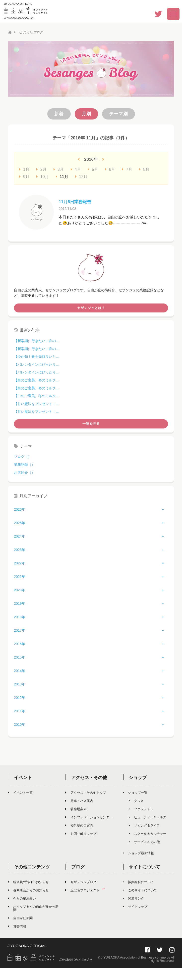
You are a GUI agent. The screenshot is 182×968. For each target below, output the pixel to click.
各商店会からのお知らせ (28, 890)
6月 (110, 169)
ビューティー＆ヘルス (147, 817)
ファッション (141, 808)
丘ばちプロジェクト (87, 890)
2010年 (19, 724)
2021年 (19, 576)
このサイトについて (140, 890)
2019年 (19, 603)
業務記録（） (24, 464)
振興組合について (138, 881)
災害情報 (17, 926)
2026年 (19, 509)
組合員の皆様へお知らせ (28, 881)
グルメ (136, 800)
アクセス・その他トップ (85, 792)
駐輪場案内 (76, 808)
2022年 (19, 563)
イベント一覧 (20, 792)
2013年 (19, 684)
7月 (127, 169)
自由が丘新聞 (20, 917)
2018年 (19, 617)
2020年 (19, 590)
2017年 (19, 630)
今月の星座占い (22, 898)
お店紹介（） (24, 472)
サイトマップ (135, 906)
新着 (59, 113)
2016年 (19, 644)
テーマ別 (118, 113)
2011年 (19, 711)
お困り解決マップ (80, 833)
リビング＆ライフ (144, 825)
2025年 (19, 523)
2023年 (19, 549)
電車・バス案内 (79, 800)
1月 (24, 169)
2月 (41, 169)
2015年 (19, 657)
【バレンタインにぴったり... (36, 364)
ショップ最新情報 (138, 852)
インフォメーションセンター (89, 817)
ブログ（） (22, 456)
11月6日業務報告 (76, 201)
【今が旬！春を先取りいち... (36, 356)
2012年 (19, 697)
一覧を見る (91, 423)
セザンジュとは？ (91, 307)
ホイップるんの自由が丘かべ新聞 (33, 908)
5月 (93, 169)
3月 (59, 169)
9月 (24, 176)
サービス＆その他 (144, 841)
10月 (42, 176)
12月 (81, 176)
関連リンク (133, 898)
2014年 (19, 670)
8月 (144, 169)
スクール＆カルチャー (147, 833)
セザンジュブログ (80, 881)
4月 (76, 169)
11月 (62, 176)
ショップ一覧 (135, 792)
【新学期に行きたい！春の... (36, 341)
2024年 (19, 536)
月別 (86, 113)
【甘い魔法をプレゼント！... (36, 404)
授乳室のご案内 (79, 825)
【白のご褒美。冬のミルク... (36, 380)
